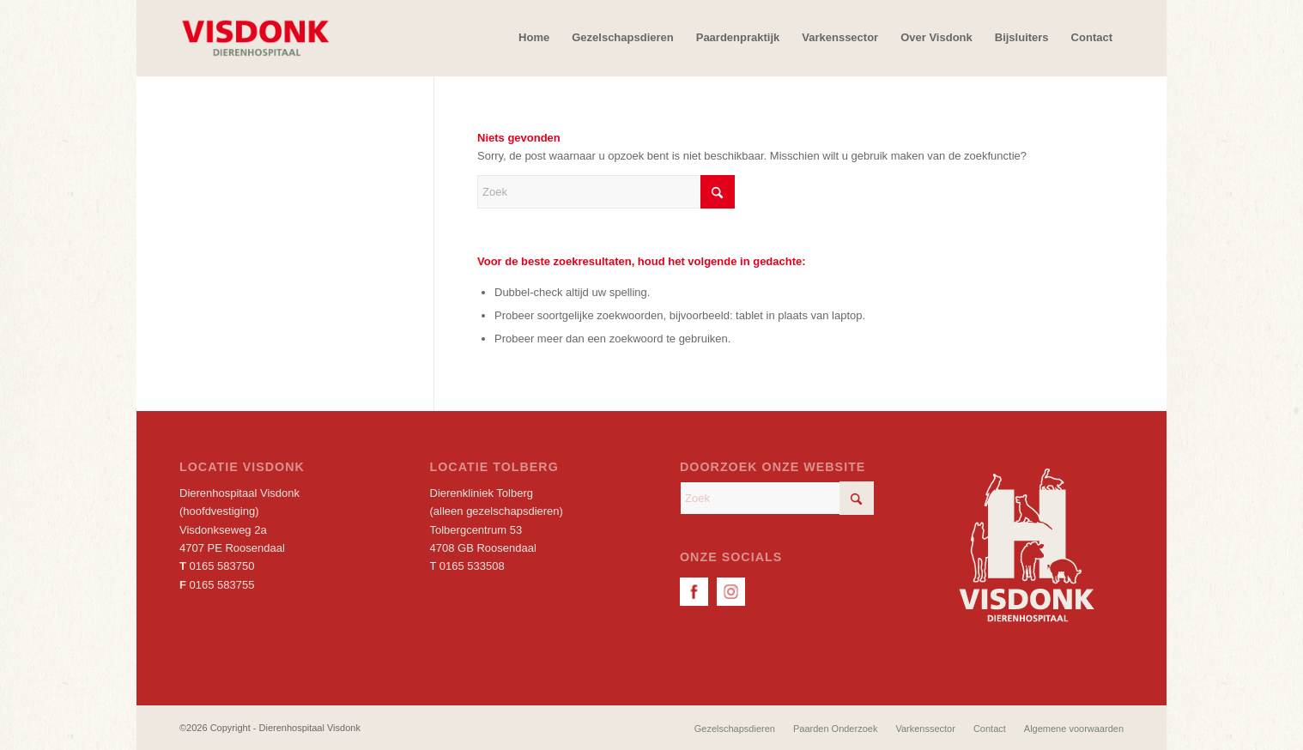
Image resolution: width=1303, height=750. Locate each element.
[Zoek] (606, 192)
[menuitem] (534, 38)
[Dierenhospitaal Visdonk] (254, 38)
